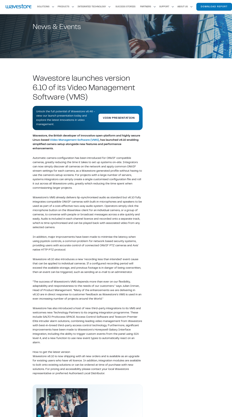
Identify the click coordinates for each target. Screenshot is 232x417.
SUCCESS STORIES (125, 7)
